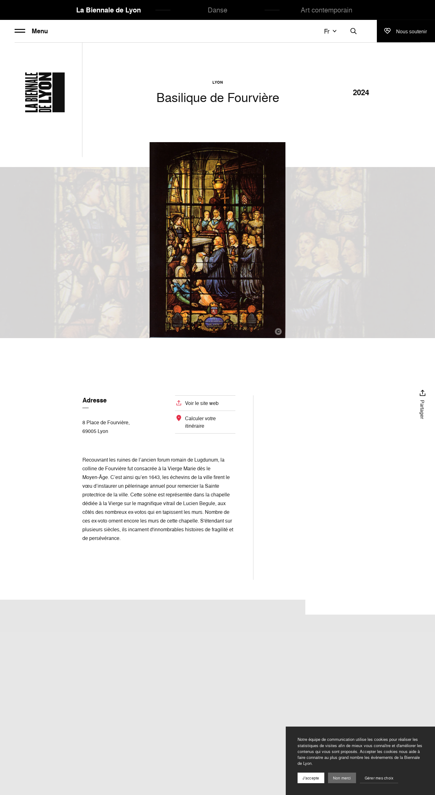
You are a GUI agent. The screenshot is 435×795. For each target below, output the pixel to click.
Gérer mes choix (379, 778)
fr (331, 31)
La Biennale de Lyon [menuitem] (108, 10)
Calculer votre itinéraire (200, 422)
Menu (31, 31)
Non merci (342, 778)
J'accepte (311, 778)
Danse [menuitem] (217, 10)
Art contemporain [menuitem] (326, 10)
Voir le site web (202, 403)
